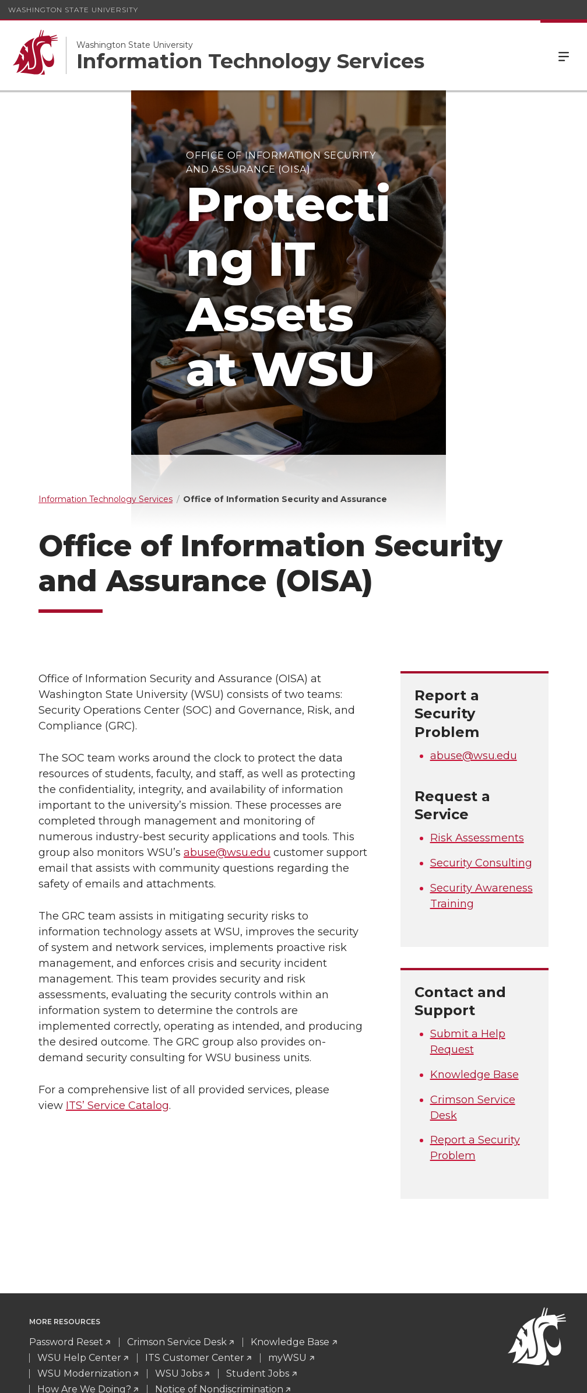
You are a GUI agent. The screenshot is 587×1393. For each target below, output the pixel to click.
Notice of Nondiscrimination (219, 1265)
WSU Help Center (79, 1234)
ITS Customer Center (194, 1234)
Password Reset (66, 1218)
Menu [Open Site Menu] (563, 55)
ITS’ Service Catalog (117, 982)
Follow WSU (540, 1375)
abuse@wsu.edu (227, 728)
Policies (444, 1375)
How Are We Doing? (84, 1265)
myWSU (287, 1234)
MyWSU (487, 1375)
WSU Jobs (178, 1249)
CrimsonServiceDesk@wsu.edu (117, 1336)
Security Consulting (481, 738)
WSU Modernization (84, 1249)
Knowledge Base (474, 950)
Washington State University (73, 9)
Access (400, 1375)
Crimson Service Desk (177, 1218)
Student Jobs (257, 1249)
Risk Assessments (477, 714)
